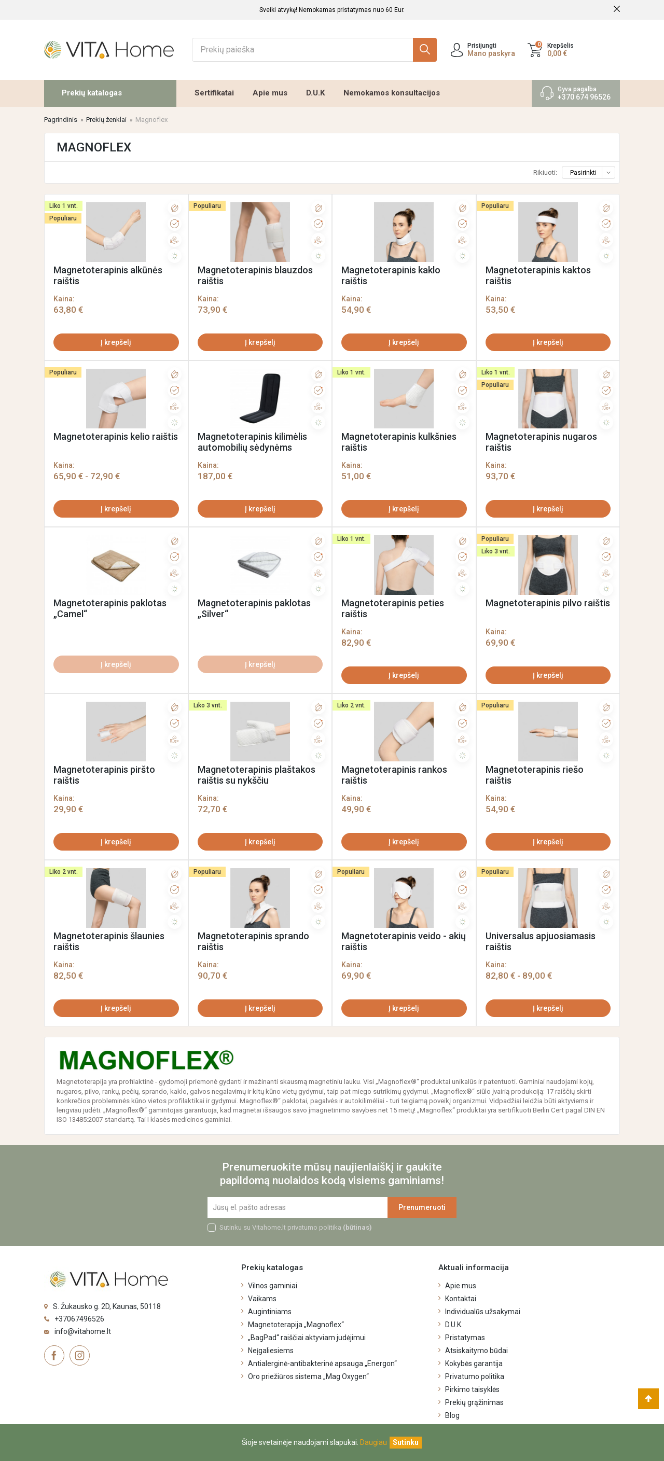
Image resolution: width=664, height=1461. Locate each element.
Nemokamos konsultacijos (391, 93)
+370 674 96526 (584, 97)
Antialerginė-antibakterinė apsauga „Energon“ (322, 1363)
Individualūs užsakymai (482, 1311)
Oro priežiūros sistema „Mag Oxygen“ (308, 1376)
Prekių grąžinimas (474, 1402)
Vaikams (262, 1299)
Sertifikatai (214, 93)
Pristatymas (465, 1337)
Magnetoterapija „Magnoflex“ (296, 1324)
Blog (452, 1415)
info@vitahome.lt (82, 1331)
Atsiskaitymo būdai (476, 1350)
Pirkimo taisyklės (472, 1389)
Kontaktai (460, 1299)
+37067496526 (79, 1319)
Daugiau (373, 1442)
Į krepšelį (116, 342)
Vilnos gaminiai (272, 1286)
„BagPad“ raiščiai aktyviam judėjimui (307, 1337)
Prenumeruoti (422, 1207)
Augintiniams (270, 1311)
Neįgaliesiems (271, 1350)
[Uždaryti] (406, 1443)
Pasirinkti (592, 172)
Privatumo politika (474, 1376)
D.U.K (315, 93)
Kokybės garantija (474, 1363)
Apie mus (270, 93)
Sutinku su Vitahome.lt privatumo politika (295, 1227)
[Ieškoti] (314, 50)
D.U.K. (454, 1324)
